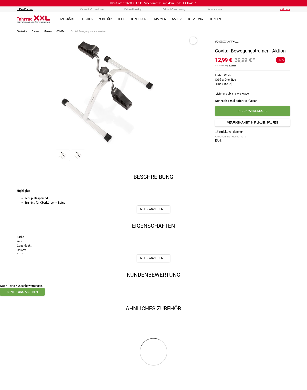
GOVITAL (61, 31)
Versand (232, 66)
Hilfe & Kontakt (25, 9)
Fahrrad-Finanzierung (174, 9)
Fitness (35, 31)
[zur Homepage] (33, 19)
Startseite (22, 31)
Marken (48, 31)
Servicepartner (214, 9)
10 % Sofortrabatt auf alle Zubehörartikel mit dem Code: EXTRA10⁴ (152, 3)
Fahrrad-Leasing (133, 9)
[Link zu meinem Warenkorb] (287, 19)
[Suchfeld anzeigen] (261, 19)
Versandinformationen (92, 9)
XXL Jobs (285, 9)
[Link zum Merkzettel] (278, 19)
